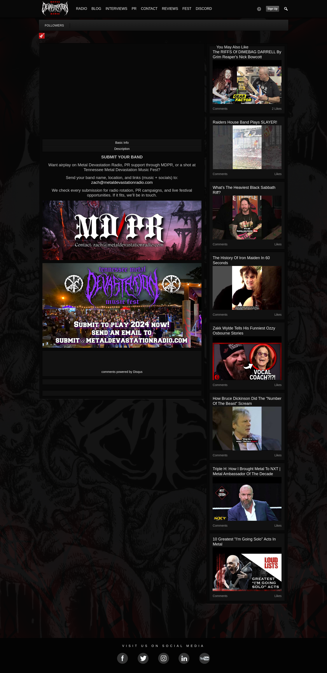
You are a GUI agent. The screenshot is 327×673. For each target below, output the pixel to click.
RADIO (81, 9)
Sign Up (272, 8)
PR (134, 9)
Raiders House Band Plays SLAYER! (245, 122)
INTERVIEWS (116, 9)
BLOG (96, 9)
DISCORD (204, 9)
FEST (186, 9)
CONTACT (149, 9)
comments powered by (122, 372)
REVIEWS (170, 9)
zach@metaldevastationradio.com (122, 182)
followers (54, 25)
